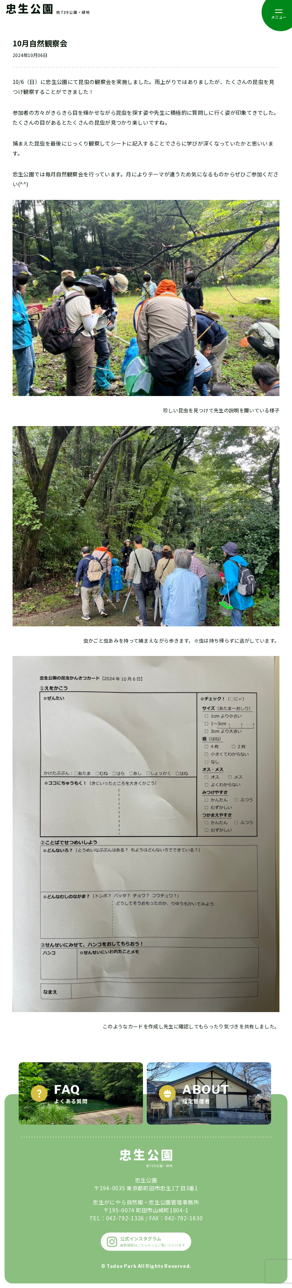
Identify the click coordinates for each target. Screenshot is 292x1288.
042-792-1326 (125, 1218)
